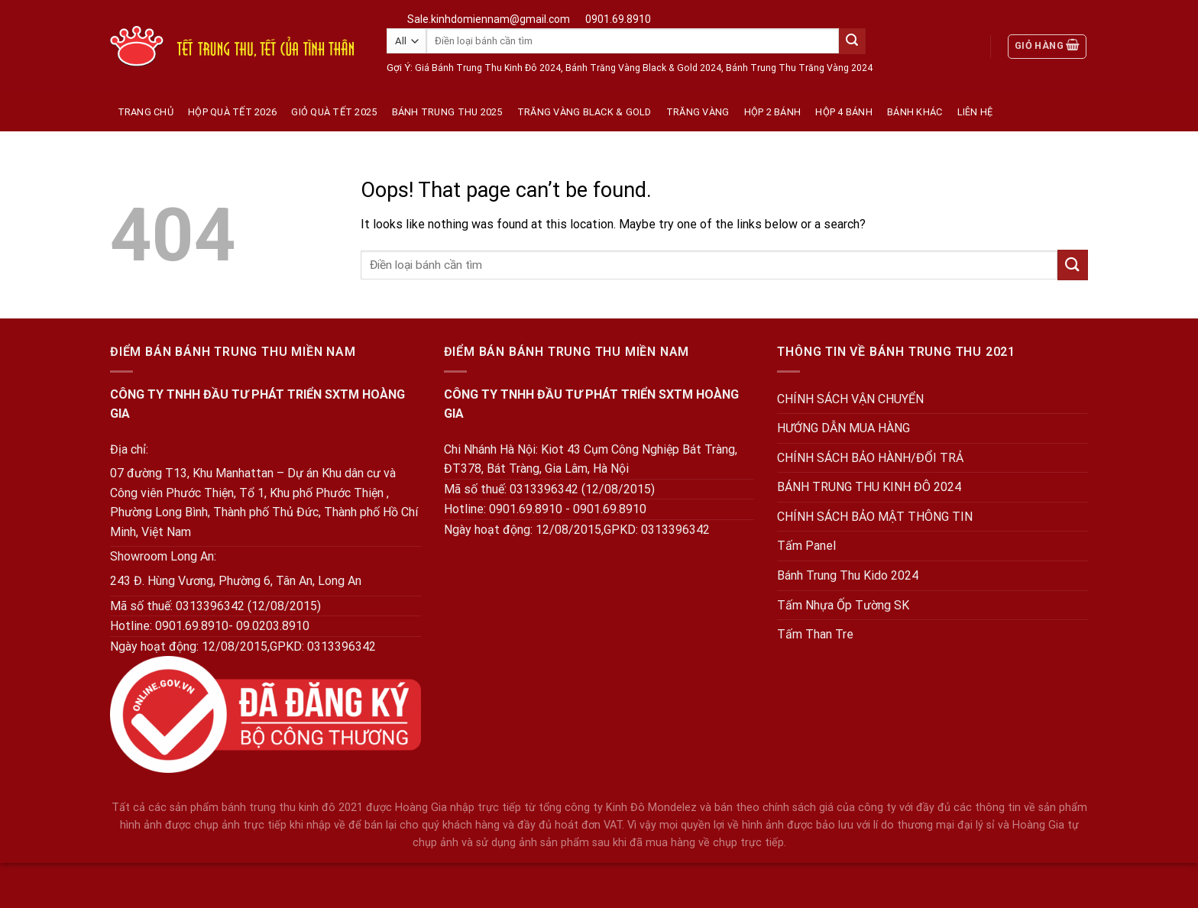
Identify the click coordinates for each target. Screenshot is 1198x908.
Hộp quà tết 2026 (232, 112)
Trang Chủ (145, 112)
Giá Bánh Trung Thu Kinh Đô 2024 (488, 68)
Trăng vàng (698, 112)
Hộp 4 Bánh (844, 112)
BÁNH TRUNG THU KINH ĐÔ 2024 (869, 487)
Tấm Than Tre (815, 634)
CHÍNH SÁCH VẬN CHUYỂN (850, 399)
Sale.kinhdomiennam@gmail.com (488, 19)
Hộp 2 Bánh (772, 112)
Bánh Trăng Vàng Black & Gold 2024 (643, 68)
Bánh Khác (914, 112)
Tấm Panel (806, 545)
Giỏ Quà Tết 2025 (334, 112)
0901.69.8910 (618, 19)
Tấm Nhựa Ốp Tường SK (843, 605)
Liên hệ (975, 112)
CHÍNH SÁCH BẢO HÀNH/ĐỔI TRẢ (870, 458)
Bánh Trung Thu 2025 (447, 112)
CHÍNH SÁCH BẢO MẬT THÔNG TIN (875, 516)
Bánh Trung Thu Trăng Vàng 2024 (799, 68)
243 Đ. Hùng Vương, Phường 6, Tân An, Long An (235, 581)
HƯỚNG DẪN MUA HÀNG (843, 428)
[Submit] (852, 41)
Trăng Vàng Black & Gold (584, 112)
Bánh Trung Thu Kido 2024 (847, 575)
